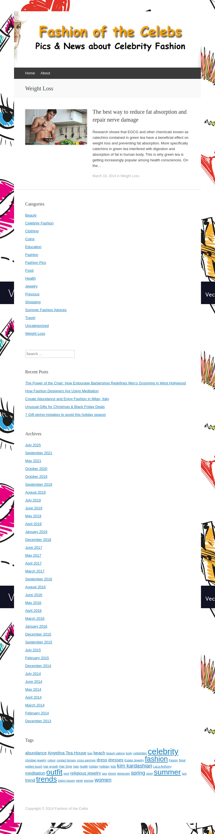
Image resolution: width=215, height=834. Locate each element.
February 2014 (37, 713)
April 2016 (33, 610)
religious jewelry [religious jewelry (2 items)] (85, 773)
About (45, 73)
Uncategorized (37, 326)
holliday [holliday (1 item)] (104, 766)
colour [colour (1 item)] (51, 760)
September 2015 (38, 642)
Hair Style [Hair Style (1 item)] (65, 766)
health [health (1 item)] (84, 766)
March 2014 (35, 705)
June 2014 (33, 681)
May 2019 (33, 516)
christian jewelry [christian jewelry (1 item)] (36, 760)
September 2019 (38, 484)
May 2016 (33, 603)
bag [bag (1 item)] (90, 753)
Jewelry (31, 286)
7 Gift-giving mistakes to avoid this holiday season (65, 414)
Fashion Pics (35, 262)
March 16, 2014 (104, 176)
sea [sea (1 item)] (104, 773)
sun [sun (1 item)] (184, 773)
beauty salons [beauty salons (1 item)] (115, 753)
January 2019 (36, 532)
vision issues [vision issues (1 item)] (66, 780)
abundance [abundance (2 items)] (36, 752)
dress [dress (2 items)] (102, 759)
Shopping (33, 302)
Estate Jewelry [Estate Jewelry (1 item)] (134, 760)
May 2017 (33, 555)
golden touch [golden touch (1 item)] (33, 766)
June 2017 (33, 547)
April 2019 (33, 524)
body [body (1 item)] (129, 753)
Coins (30, 239)
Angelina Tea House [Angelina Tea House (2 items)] (67, 752)
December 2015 (38, 634)
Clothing (32, 231)
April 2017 (33, 563)
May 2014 (33, 689)
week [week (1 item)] (79, 780)
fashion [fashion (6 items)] (156, 759)
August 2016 (35, 587)
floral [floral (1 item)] (182, 760)
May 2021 (33, 461)
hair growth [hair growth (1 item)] (50, 766)
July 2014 (33, 674)
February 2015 (37, 658)
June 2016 (33, 595)
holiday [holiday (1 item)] (94, 766)
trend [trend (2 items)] (30, 780)
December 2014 (38, 666)
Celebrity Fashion (39, 223)
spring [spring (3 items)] (138, 773)
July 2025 (33, 445)
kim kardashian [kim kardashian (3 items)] (134, 766)
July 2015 (33, 650)
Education (33, 247)
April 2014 (33, 697)
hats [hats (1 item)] (76, 766)
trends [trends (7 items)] (46, 779)
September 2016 (38, 579)
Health (30, 278)
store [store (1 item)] (149, 773)
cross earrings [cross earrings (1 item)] (86, 760)
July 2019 (33, 500)
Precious (32, 294)
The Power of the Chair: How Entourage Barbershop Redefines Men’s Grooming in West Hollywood (105, 383)
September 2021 (38, 453)
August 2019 (35, 492)
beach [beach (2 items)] (99, 752)
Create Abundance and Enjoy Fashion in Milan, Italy (67, 399)
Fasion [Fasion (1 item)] (173, 760)
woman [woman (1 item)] (88, 780)
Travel (30, 318)
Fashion (31, 255)
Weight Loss (129, 176)
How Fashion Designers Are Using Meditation (62, 391)
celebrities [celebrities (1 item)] (140, 753)
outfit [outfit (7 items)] (54, 772)
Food (29, 270)
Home (30, 73)
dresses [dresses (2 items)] (115, 759)
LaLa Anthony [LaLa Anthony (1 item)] (162, 766)
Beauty (30, 215)
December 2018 (38, 540)
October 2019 (36, 476)
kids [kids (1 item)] (113, 766)
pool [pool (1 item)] (66, 773)
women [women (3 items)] (103, 780)
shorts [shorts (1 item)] (112, 773)
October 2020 (36, 469)
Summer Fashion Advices (46, 310)
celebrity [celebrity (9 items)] (163, 751)
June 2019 (33, 508)
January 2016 (36, 626)
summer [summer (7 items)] (167, 772)
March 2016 (35, 618)
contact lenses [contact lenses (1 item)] (66, 760)
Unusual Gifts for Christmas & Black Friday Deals (65, 407)
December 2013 (38, 721)
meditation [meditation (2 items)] (35, 773)
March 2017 (35, 571)
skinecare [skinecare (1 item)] (123, 773)
